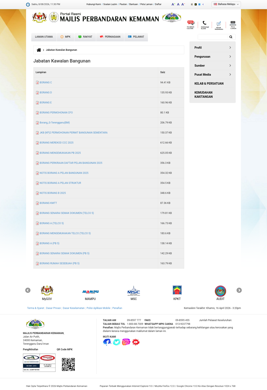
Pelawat (136, 36)
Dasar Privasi (53, 308)
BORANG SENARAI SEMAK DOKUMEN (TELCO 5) (67, 213)
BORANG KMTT (48, 203)
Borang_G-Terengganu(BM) (55, 122)
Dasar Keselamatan (73, 308)
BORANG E (46, 102)
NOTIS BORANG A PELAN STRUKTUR (60, 183)
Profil (198, 47)
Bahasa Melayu (226, 4)
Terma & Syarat (35, 308)
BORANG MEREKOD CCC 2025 (56, 142)
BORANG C (46, 82)
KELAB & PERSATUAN (209, 83)
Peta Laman (146, 4)
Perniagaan (110, 36)
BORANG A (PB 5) (49, 243)
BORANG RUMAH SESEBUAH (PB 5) (59, 263)
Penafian (117, 308)
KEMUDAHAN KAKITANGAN (204, 94)
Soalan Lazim (110, 4)
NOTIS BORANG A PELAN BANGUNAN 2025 (64, 172)
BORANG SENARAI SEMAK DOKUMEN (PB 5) (64, 253)
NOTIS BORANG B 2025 (53, 193)
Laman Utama (44, 36)
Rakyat (85, 36)
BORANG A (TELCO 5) (52, 223)
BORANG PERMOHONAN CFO (56, 112)
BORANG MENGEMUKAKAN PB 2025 (60, 152)
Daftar (158, 4)
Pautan (123, 4)
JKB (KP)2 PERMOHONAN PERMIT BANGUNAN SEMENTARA (74, 132)
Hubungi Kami (93, 4)
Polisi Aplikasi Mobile (98, 308)
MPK (65, 36)
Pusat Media (203, 74)
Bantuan (133, 4)
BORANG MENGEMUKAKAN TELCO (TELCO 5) (65, 233)
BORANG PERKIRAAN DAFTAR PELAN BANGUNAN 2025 (71, 162)
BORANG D (46, 92)
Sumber (200, 65)
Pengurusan (202, 56)
